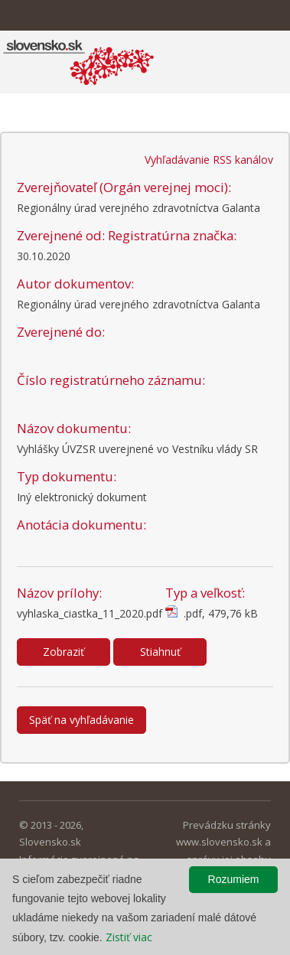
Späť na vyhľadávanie (81, 719)
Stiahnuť (160, 651)
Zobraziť (63, 651)
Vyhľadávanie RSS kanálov (209, 159)
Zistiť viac (129, 937)
